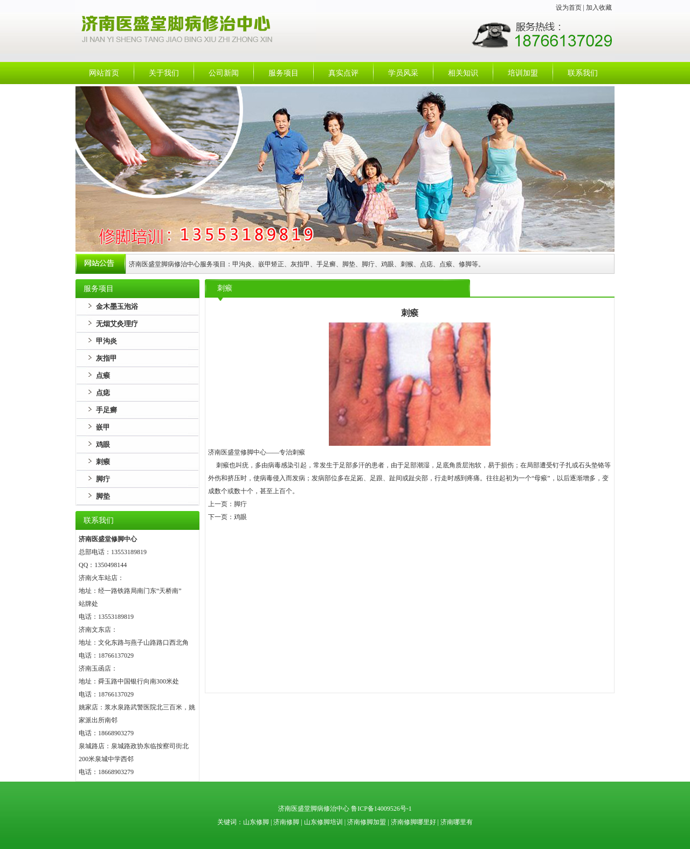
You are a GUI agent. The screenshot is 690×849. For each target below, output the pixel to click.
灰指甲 (106, 358)
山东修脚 (257, 822)
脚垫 (103, 496)
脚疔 (103, 479)
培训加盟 (523, 73)
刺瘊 (103, 462)
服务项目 (283, 73)
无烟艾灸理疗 (117, 324)
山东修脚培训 (323, 822)
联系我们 (583, 73)
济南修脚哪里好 (413, 822)
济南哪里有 (456, 822)
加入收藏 (599, 7)
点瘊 (103, 375)
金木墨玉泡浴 (117, 306)
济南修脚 (286, 822)
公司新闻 (224, 73)
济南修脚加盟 (366, 822)
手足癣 (106, 410)
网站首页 (104, 73)
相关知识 (463, 73)
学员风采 (403, 73)
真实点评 (343, 73)
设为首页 (569, 7)
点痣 (103, 393)
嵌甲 (103, 427)
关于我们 (164, 73)
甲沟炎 (106, 341)
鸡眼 (103, 444)
